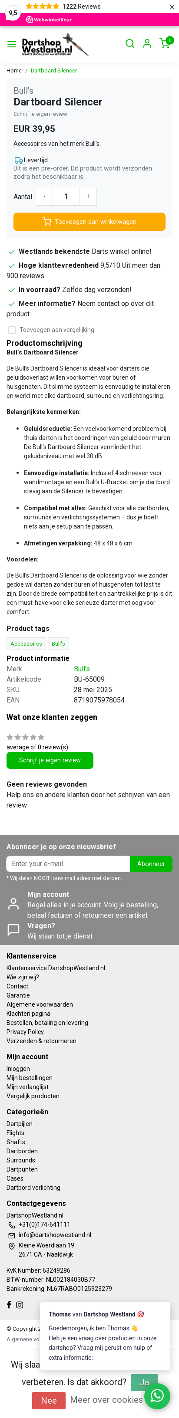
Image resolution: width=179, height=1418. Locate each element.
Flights (15, 1132)
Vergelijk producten (33, 1096)
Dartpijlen (20, 1123)
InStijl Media (150, 1329)
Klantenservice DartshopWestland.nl (56, 968)
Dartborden (22, 1151)
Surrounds (21, 1160)
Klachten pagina (28, 1013)
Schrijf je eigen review (40, 114)
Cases (15, 1178)
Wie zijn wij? (23, 977)
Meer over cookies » (109, 1400)
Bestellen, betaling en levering (47, 1022)
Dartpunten (22, 1169)
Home (14, 70)
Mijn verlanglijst (28, 1086)
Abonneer (151, 864)
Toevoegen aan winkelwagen (89, 222)
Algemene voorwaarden (40, 1004)
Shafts (16, 1142)
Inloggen (18, 1068)
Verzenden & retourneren (41, 1040)
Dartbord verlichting (33, 1187)
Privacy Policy (25, 1031)
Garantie (18, 995)
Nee (49, 1400)
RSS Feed (119, 1339)
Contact (17, 986)
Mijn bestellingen (30, 1077)
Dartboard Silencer (54, 70)
